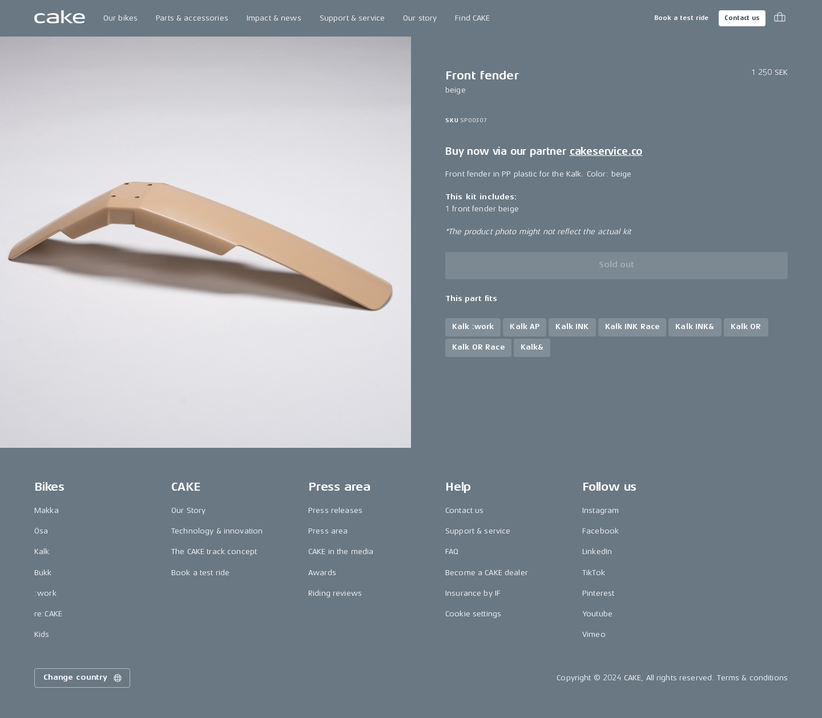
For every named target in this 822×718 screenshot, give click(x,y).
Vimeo (594, 634)
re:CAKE (48, 613)
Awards (322, 572)
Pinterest (598, 593)
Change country (83, 678)
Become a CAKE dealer (486, 572)
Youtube (597, 613)
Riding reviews (335, 593)
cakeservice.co (606, 151)
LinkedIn (597, 551)
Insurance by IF (473, 593)
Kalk (42, 551)
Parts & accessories (192, 18)
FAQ (451, 551)
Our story (420, 18)
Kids (42, 634)
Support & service (352, 18)
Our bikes (120, 18)
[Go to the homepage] (59, 18)
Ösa (41, 531)
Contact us (742, 18)
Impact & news (274, 18)
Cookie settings (473, 613)
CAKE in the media (340, 551)
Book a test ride (681, 18)
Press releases (335, 510)
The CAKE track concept (214, 551)
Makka (46, 510)
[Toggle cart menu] (779, 18)
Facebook (600, 531)
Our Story (188, 510)
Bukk (43, 572)
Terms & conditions (752, 677)
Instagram (600, 510)
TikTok (593, 572)
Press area (328, 531)
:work (45, 593)
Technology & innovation (217, 531)
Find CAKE (472, 18)
